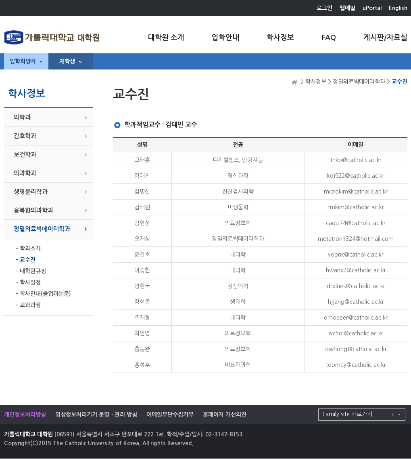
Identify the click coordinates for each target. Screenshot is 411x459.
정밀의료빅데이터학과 (42, 229)
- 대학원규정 (31, 271)
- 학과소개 (28, 248)
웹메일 (347, 8)
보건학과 (25, 155)
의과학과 (25, 173)
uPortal (372, 8)
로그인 (324, 8)
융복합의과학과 (33, 210)
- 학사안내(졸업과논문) (43, 294)
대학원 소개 (166, 37)
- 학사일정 (28, 282)
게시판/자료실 (385, 37)
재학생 (70, 61)
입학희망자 (26, 61)
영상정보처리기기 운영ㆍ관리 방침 (96, 414)
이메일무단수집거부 (170, 414)
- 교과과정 (28, 305)
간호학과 (25, 136)
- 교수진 (25, 260)
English (398, 8)
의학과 (22, 117)
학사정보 (280, 37)
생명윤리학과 (31, 192)
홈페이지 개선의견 (224, 414)
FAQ (328, 37)
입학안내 (225, 37)
